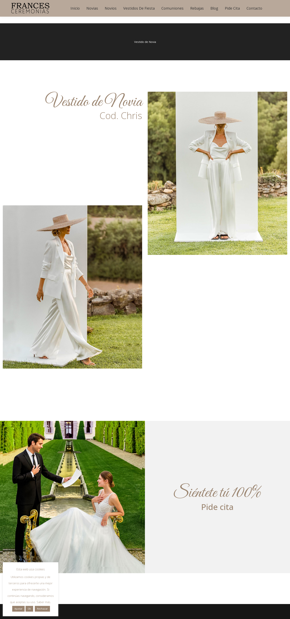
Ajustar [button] (18, 608)
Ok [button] (29, 608)
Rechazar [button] (42, 608)
